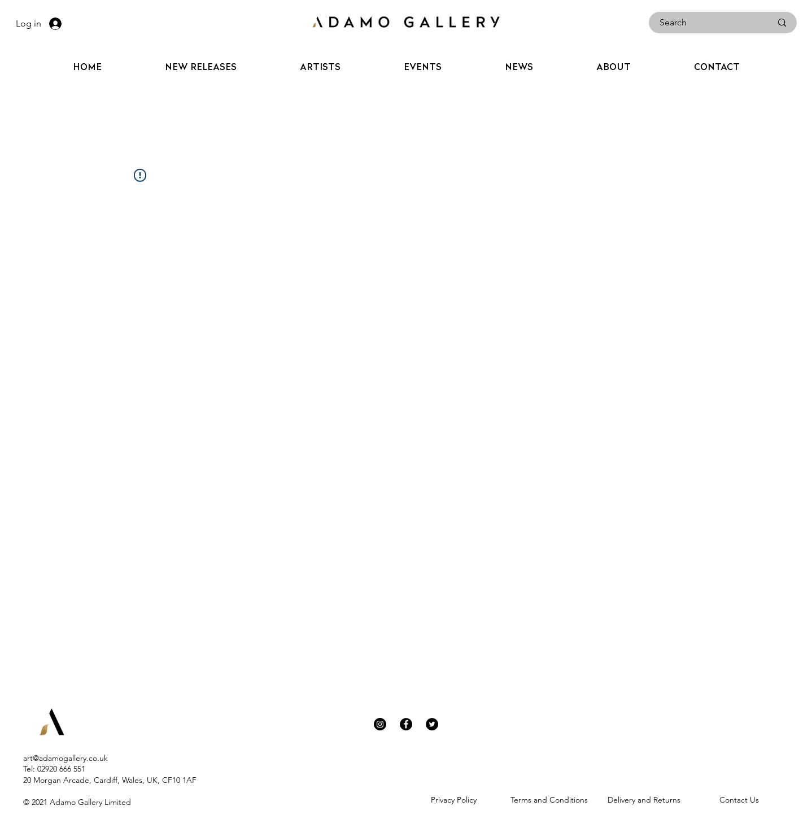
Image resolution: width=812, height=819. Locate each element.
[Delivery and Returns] (644, 800)
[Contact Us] (739, 800)
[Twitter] (432, 724)
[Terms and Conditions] (549, 800)
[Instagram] (380, 724)
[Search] (707, 22)
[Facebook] (406, 724)
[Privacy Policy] (453, 800)
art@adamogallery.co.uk (65, 758)
